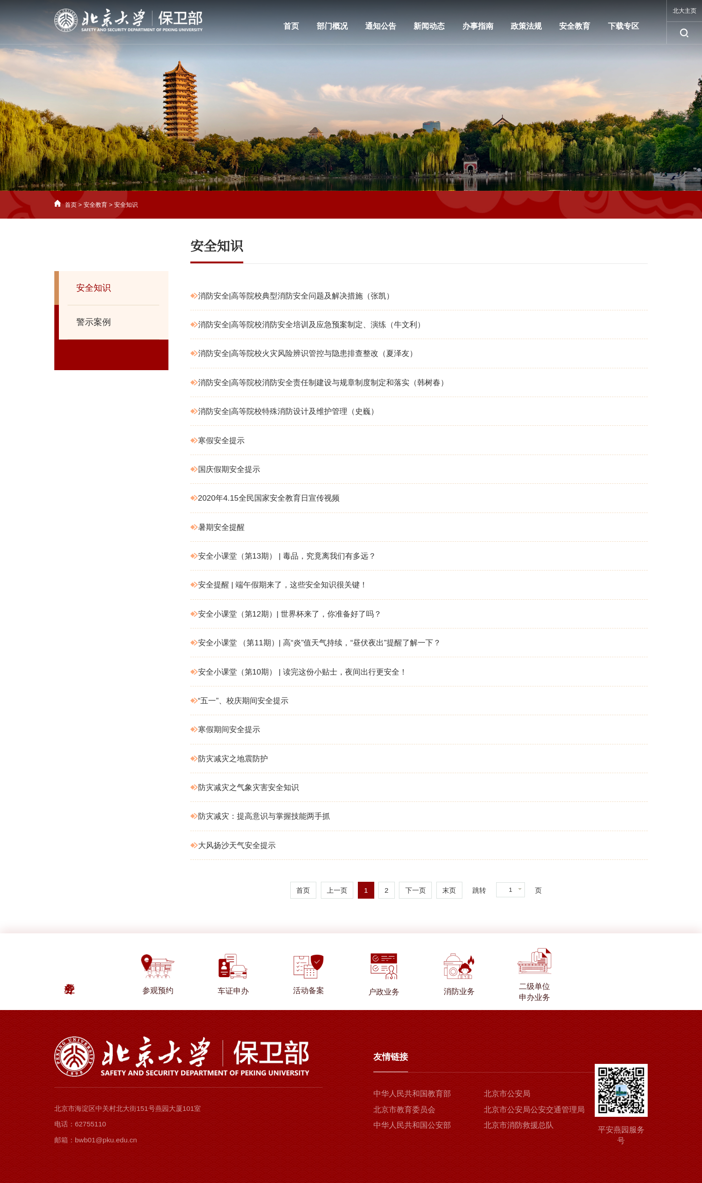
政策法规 (526, 26)
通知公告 (380, 26)
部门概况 (332, 26)
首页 (291, 26)
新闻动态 (429, 26)
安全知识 (126, 204)
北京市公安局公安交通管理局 (534, 1109)
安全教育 (574, 26)
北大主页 (685, 10)
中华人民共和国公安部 (412, 1125)
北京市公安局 (507, 1093)
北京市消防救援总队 (519, 1125)
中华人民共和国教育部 (412, 1093)
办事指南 (477, 26)
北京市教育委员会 (404, 1109)
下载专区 (623, 26)
